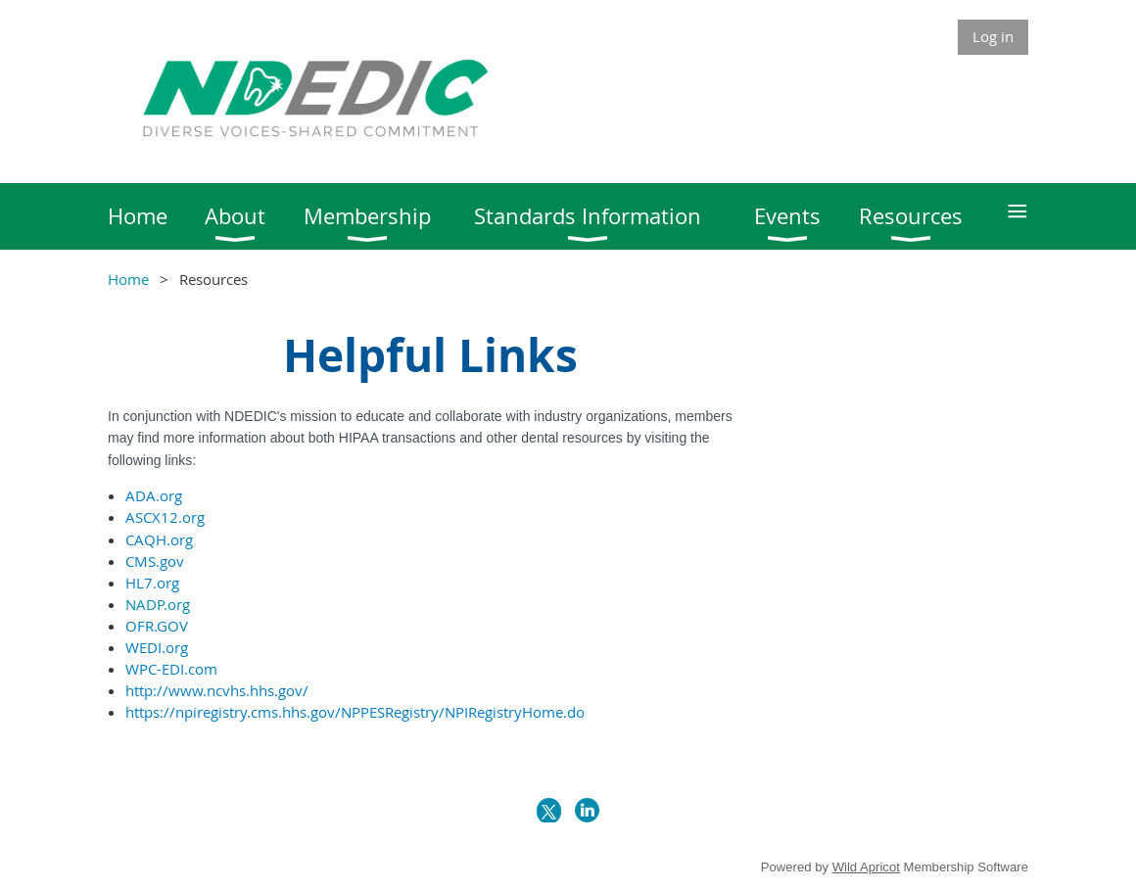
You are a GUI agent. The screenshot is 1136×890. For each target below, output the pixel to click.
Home (128, 279)
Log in (993, 36)
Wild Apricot (866, 867)
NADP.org (157, 604)
